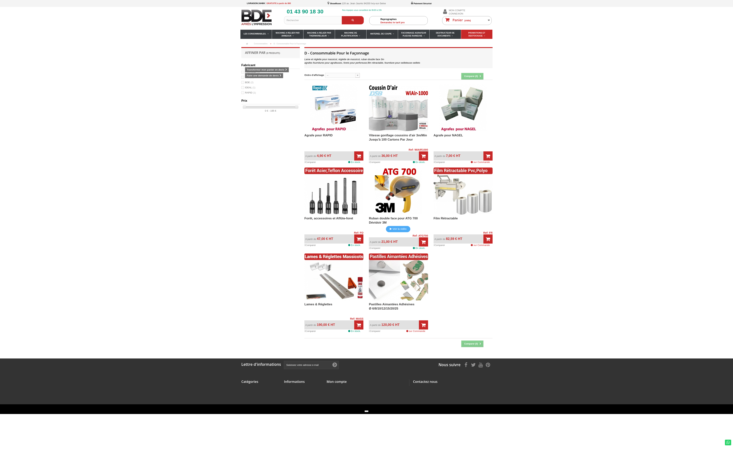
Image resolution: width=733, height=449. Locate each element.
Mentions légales (293, 387)
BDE (249, 82)
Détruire (246, 422)
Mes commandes (336, 387)
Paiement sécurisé (294, 397)
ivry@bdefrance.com (439, 402)
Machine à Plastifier (252, 405)
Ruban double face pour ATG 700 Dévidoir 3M (393, 220)
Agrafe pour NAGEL (448, 135)
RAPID (250, 92)
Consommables (250, 387)
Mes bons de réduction (340, 406)
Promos (245, 427)
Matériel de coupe (251, 409)
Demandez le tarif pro (403, 21)
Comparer (310, 162)
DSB (249, 77)
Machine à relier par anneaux (257, 392)
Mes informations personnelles (344, 401)
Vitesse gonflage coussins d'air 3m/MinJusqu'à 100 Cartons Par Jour (398, 137)
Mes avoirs (333, 392)
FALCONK (252, 72)
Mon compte (337, 381)
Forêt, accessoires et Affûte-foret (328, 218)
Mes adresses (334, 397)
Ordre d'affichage (314, 75)
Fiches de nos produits (297, 401)
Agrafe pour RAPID (318, 135)
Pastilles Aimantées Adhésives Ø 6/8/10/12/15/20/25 (391, 306)
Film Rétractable (446, 218)
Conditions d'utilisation (297, 392)
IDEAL (250, 87)
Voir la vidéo (398, 228)
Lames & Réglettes (318, 304)
